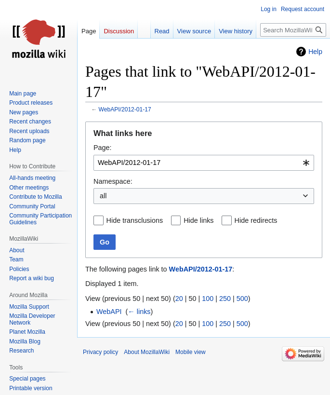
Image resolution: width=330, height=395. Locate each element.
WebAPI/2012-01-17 (125, 109)
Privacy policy (100, 352)
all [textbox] (103, 196)
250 (225, 298)
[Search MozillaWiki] (293, 30)
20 (179, 298)
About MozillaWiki (147, 352)
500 (242, 298)
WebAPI (109, 311)
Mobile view (190, 352)
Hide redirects (256, 220)
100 (207, 298)
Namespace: (112, 181)
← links (139, 311)
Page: (102, 147)
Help (315, 51)
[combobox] (203, 163)
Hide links (198, 220)
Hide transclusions (134, 220)
